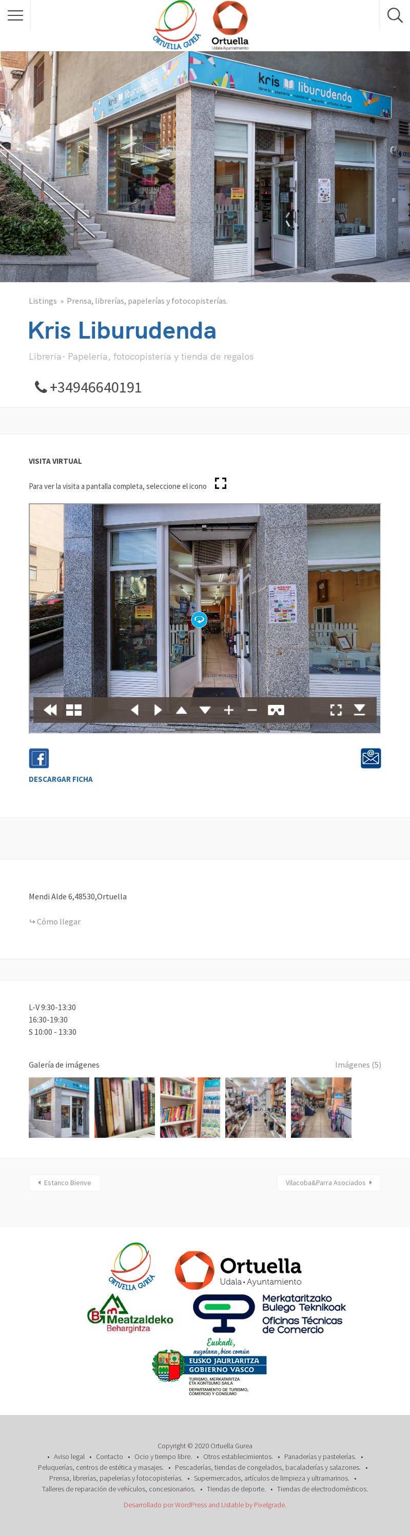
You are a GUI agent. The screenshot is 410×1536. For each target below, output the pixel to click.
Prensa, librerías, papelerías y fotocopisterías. (147, 301)
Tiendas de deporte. (236, 1488)
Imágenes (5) (358, 1064)
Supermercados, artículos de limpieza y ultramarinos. (271, 1478)
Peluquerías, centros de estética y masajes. (101, 1467)
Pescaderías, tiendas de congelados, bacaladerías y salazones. (268, 1467)
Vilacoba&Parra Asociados (326, 1182)
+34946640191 (96, 387)
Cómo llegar (59, 921)
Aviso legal (69, 1456)
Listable (232, 1504)
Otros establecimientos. (238, 1456)
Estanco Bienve (67, 1182)
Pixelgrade (269, 1504)
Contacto (109, 1456)
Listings (43, 301)
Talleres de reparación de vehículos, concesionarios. (119, 1488)
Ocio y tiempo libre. (163, 1456)
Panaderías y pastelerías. (320, 1456)
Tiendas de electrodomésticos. (322, 1488)
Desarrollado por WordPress (165, 1504)
